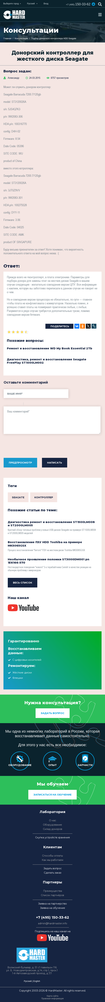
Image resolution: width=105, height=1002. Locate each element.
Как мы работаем (52, 860)
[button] (93, 4)
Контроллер (43, 497)
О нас (52, 820)
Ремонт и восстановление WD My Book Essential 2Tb (49, 348)
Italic (10, 404)
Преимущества (52, 891)
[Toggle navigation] (100, 15)
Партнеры (52, 882)
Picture (41, 404)
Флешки (17, 677)
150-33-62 (77, 4)
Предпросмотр (20, 462)
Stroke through (19, 404)
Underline (15, 404)
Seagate (18, 497)
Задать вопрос (52, 713)
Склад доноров (52, 829)
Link (36, 404)
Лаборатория (52, 812)
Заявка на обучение (52, 908)
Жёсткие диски (22, 672)
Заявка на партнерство (52, 903)
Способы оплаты (52, 855)
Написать (54, 462)
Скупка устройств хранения (52, 837)
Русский (28, 981)
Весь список (22, 582)
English (36, 981)
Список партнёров (52, 895)
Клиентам (52, 847)
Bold (6, 404)
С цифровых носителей (26, 659)
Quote (27, 404)
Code (32, 404)
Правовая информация (52, 998)
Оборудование (52, 824)
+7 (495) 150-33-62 (52, 917)
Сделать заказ (52, 872)
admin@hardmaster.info (52, 923)
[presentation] (30, 447)
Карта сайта (52, 996)
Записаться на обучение (52, 794)
